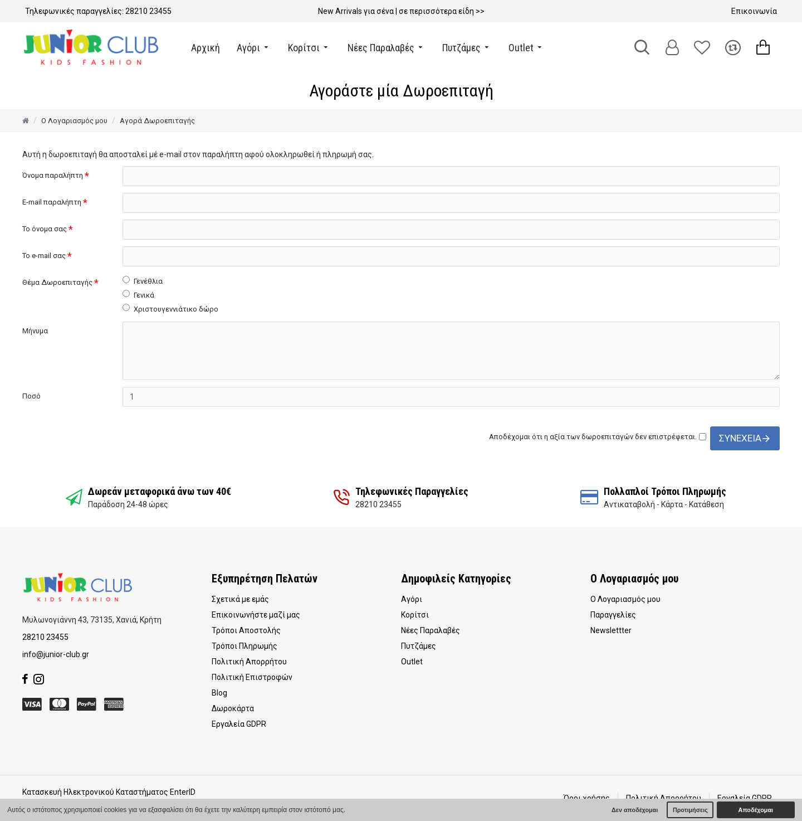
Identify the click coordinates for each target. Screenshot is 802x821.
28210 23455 (45, 637)
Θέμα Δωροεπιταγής (57, 282)
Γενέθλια (143, 280)
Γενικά (138, 294)
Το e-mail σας (44, 255)
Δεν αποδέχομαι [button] (635, 810)
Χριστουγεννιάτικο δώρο (170, 308)
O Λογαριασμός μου (74, 120)
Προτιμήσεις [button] (690, 810)
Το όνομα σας (44, 229)
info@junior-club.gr (55, 654)
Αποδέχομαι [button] (756, 810)
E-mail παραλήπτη (51, 202)
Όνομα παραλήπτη (52, 175)
